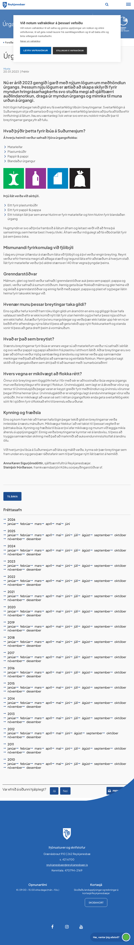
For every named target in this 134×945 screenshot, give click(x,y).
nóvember (15, 539)
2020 (12, 607)
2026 (11, 519)
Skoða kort (96, 902)
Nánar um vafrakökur (30, 41)
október (120, 535)
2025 (11, 531)
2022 (11, 577)
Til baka (12, 496)
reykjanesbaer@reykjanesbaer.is (67, 865)
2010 (11, 759)
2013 (11, 714)
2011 (11, 744)
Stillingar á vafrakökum (70, 51)
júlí (76, 535)
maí (58, 524)
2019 (11, 622)
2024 (11, 546)
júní (67, 524)
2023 (11, 561)
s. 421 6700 (67, 859)
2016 (11, 668)
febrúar (25, 524)
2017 (11, 653)
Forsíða (9, 42)
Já (54, 791)
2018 (11, 637)
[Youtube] (81, 926)
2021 (11, 592)
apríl (49, 524)
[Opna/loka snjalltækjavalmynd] (128, 4)
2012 (11, 729)
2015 (11, 683)
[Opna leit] (107, 4)
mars (38, 524)
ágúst (86, 535)
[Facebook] (53, 926)
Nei (65, 791)
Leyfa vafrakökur (36, 50)
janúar (12, 524)
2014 (11, 698)
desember (33, 539)
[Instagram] (67, 926)
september (102, 535)
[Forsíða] (14, 4)
